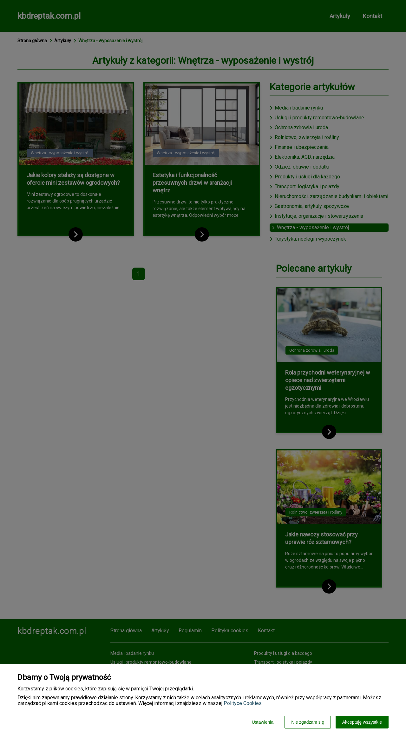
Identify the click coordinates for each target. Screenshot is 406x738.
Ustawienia (262, 722)
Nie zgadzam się (307, 722)
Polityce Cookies (243, 703)
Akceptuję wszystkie (362, 722)
